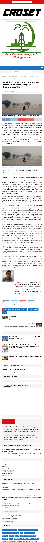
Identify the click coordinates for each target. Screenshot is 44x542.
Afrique (21, 530)
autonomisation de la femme (10, 533)
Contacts (10, 521)
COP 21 (24, 309)
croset (3, 521)
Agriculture (28, 530)
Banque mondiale (29, 533)
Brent (11, 536)
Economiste (14, 91)
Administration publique (9, 530)
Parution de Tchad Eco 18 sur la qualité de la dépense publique (20, 427)
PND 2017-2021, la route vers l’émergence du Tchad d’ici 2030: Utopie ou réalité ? (25, 337)
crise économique (27, 538)
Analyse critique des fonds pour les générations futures (25, 356)
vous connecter (12, 373)
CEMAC (17, 536)
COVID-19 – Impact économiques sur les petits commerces (18, 386)
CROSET (36, 538)
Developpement (33, 309)
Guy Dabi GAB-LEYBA (16, 516)
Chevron (4, 538)
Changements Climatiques (12, 309)
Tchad (4, 312)
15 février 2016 (6, 91)
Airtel (35, 530)
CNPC (10, 538)
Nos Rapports (14, 518)
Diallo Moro (5, 518)
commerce (17, 538)
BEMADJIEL (5, 536)
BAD (22, 533)
